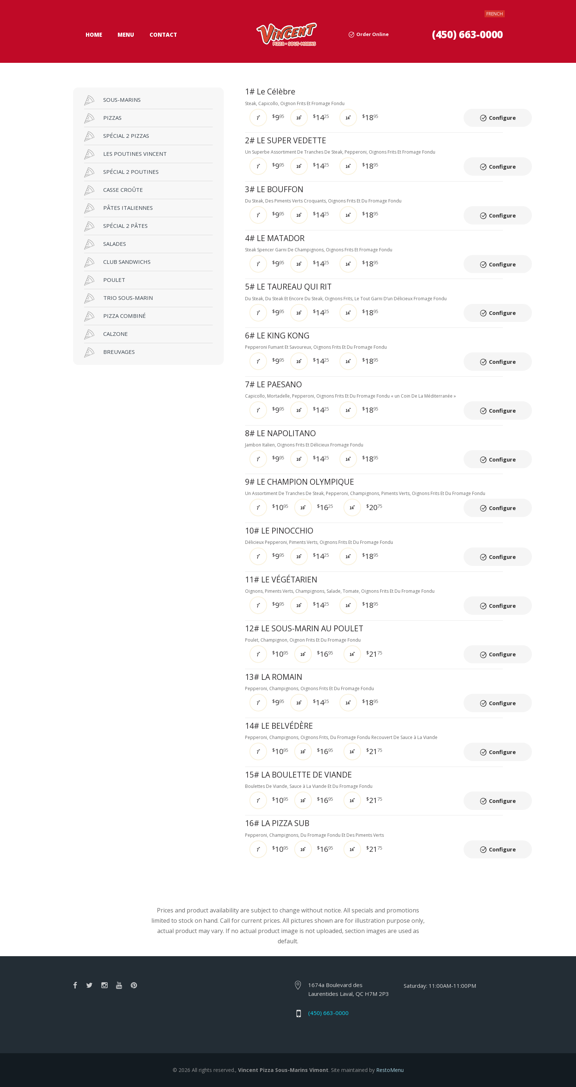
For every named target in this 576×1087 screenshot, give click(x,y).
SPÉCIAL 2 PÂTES (116, 226)
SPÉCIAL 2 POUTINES (121, 172)
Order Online (372, 34)
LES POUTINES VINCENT (125, 154)
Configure (502, 118)
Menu (126, 34)
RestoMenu (390, 1069)
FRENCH (494, 14)
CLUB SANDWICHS (117, 262)
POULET (104, 280)
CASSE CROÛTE (113, 190)
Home (94, 34)
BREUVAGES (109, 352)
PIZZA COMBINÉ (115, 316)
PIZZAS (103, 118)
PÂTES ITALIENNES (118, 208)
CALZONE (106, 334)
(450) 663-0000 (467, 34)
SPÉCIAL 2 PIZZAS (116, 136)
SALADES (105, 244)
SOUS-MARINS (112, 100)
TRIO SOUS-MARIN (118, 298)
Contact (163, 34)
